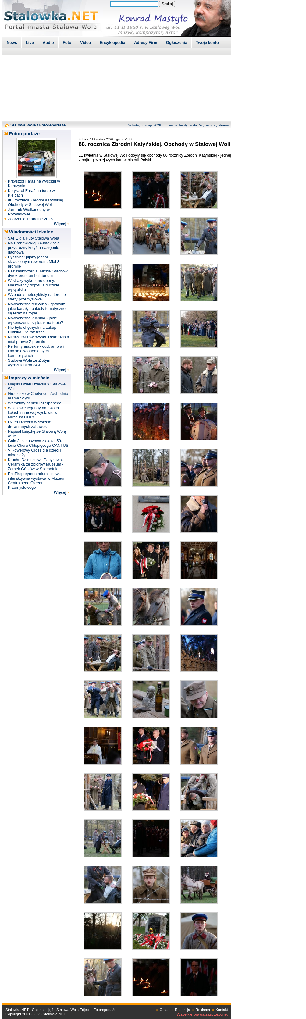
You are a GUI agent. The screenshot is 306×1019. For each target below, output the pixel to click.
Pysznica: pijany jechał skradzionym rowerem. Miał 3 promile (33, 261)
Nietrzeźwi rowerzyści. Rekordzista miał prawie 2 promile (38, 339)
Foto (67, 42)
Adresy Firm (145, 42)
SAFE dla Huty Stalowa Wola (33, 238)
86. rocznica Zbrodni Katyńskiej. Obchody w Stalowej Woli (36, 202)
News (12, 42)
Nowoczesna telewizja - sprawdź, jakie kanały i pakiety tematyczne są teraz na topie (37, 308)
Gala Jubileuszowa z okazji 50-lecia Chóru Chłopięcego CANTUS (38, 443)
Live (30, 42)
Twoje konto (207, 42)
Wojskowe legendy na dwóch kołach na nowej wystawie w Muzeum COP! (33, 412)
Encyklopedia (112, 42)
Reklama (203, 1010)
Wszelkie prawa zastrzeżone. (202, 1014)
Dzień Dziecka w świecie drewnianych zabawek (29, 424)
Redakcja (182, 1010)
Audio (48, 42)
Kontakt (221, 1010)
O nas (164, 1010)
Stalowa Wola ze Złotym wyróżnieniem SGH (29, 362)
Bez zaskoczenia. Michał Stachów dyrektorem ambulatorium (38, 273)
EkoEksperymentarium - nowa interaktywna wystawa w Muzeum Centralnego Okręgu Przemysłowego (37, 480)
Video (85, 42)
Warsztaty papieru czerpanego (35, 403)
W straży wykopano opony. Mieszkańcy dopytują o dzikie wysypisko (33, 285)
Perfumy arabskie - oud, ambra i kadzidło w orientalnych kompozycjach (36, 351)
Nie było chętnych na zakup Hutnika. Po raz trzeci (32, 329)
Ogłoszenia (176, 42)
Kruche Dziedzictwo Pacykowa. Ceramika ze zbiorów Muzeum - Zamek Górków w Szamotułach (36, 464)
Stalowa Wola (23, 125)
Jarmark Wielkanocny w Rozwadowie (29, 211)
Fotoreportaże (52, 125)
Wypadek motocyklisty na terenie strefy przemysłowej (37, 296)
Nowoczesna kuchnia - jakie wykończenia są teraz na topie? (35, 320)
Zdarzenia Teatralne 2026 (30, 219)
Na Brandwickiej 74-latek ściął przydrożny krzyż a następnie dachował (34, 247)
